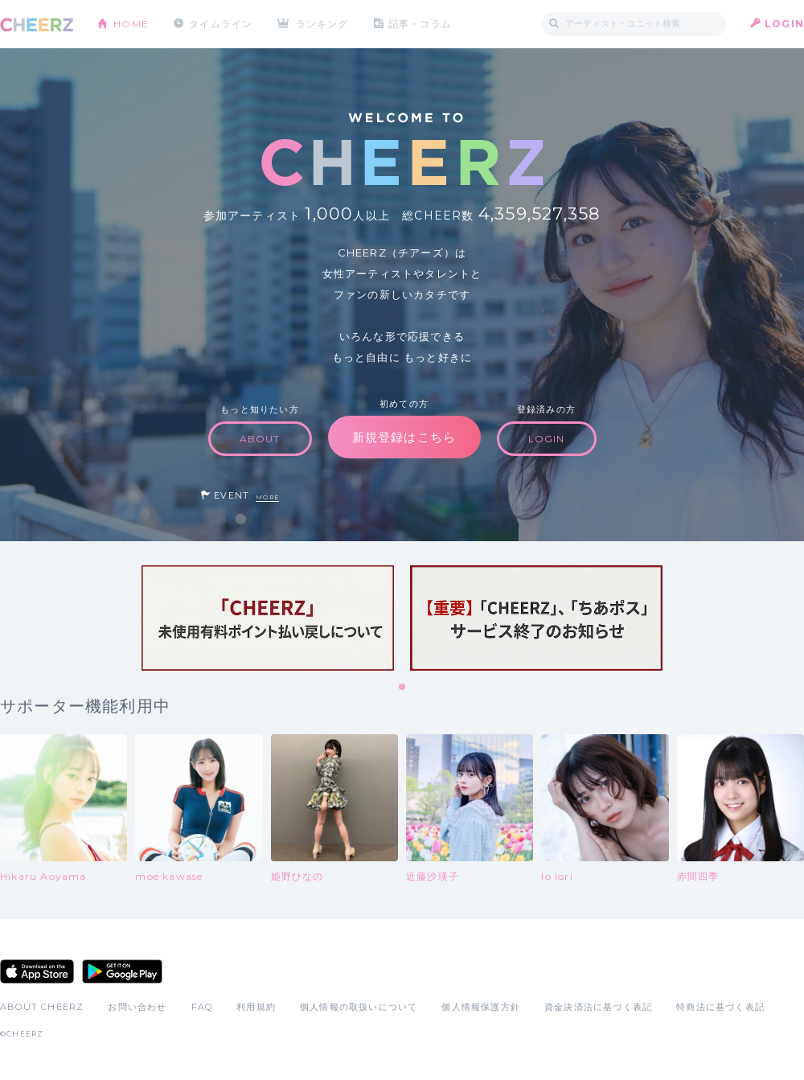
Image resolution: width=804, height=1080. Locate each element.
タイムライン (220, 24)
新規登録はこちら (404, 437)
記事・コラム (420, 24)
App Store (37, 971)
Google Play (122, 971)
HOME (131, 24)
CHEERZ (36, 24)
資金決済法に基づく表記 (598, 1006)
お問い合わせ (137, 1006)
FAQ (202, 1006)
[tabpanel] (268, 618)
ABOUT (260, 439)
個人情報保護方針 (480, 1006)
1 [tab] (403, 688)
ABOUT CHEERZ (42, 1006)
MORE (267, 497)
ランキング (322, 24)
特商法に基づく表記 (720, 1006)
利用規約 (256, 1006)
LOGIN (784, 24)
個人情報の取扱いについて (358, 1006)
